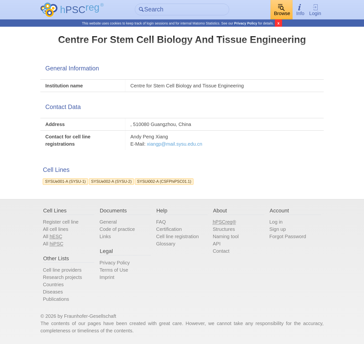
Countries (53, 284)
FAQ (161, 222)
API (216, 243)
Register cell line (60, 222)
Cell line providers (62, 270)
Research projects (62, 277)
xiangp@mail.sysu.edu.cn (174, 144)
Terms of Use (113, 270)
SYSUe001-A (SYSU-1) (65, 181)
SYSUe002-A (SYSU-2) (111, 181)
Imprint (106, 277)
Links (105, 236)
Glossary (165, 243)
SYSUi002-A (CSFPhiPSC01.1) (164, 181)
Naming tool (226, 236)
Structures (224, 229)
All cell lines (55, 229)
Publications (56, 299)
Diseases (53, 291)
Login (315, 10)
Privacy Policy (245, 23)
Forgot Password (287, 236)
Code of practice (117, 229)
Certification (169, 229)
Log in (276, 222)
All (52, 236)
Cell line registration (177, 236)
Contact (221, 251)
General (108, 222)
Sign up (277, 229)
